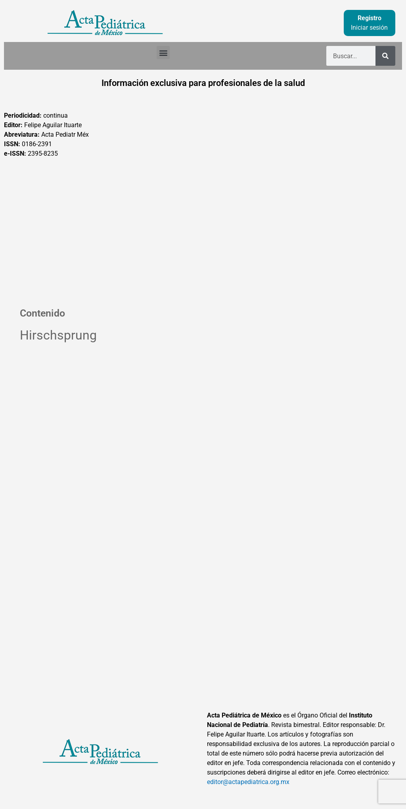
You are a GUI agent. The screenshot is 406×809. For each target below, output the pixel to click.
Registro (369, 18)
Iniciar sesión (369, 27)
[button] (163, 52)
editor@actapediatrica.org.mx (248, 782)
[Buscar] (385, 56)
